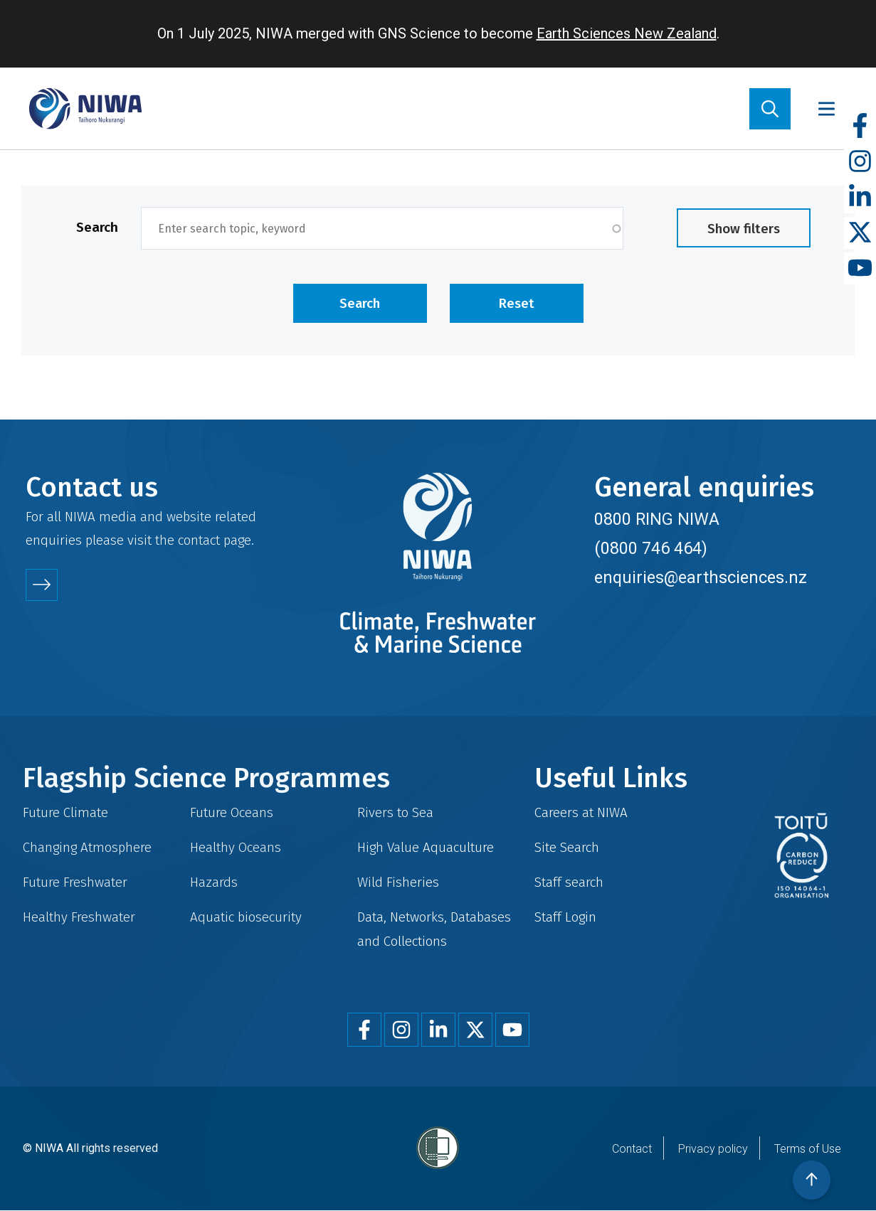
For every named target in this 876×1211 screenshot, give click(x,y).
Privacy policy (713, 1149)
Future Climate (65, 812)
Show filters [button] (743, 228)
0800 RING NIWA (656, 519)
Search (97, 227)
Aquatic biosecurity (246, 917)
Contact (632, 1149)
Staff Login (565, 917)
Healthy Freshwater (79, 917)
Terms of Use (807, 1149)
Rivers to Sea (395, 812)
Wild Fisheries (398, 882)
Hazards (214, 882)
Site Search (566, 847)
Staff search (568, 882)
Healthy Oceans (235, 847)
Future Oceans (231, 812)
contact (199, 540)
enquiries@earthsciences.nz (700, 577)
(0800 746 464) (650, 548)
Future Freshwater (75, 882)
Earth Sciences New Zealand (627, 33)
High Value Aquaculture (425, 847)
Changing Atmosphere (87, 847)
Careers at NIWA (581, 812)
